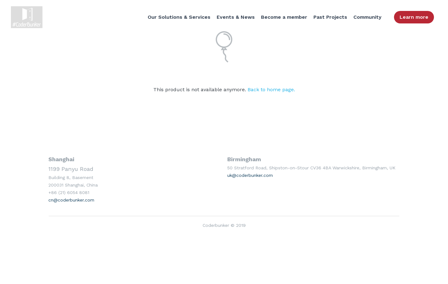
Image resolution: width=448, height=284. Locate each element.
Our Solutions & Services (179, 17)
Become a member (284, 17)
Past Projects (330, 17)
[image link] (28, 16)
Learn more (414, 17)
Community (367, 17)
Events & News (236, 17)
